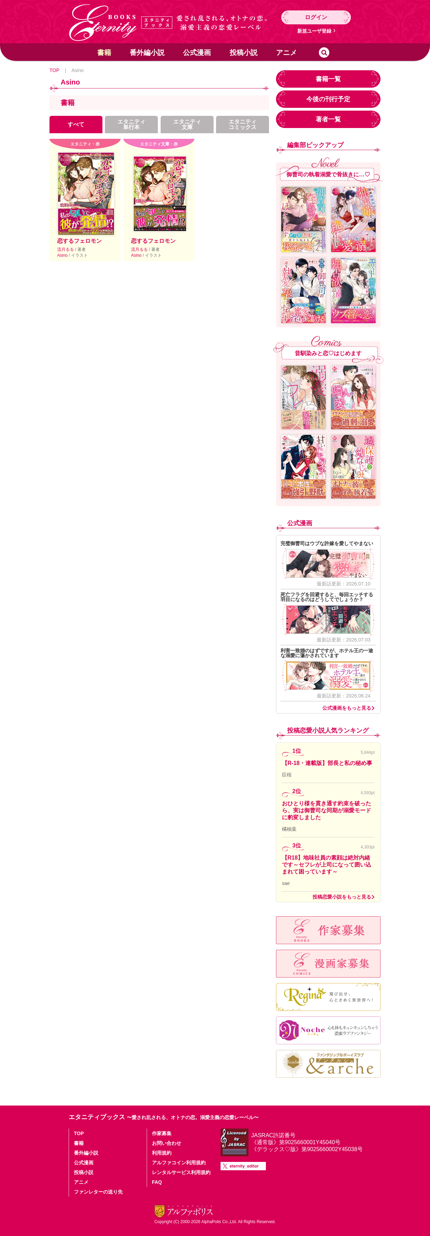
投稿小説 (244, 52)
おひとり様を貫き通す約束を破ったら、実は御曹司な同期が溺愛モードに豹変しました (326, 810)
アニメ (286, 52)
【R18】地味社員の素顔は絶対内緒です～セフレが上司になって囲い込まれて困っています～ (326, 865)
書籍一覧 (328, 78)
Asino (63, 255)
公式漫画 (197, 52)
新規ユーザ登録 (314, 31)
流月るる (66, 249)
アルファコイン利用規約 (179, 1162)
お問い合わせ (166, 1143)
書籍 (104, 52)
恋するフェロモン (79, 241)
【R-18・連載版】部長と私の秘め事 (327, 763)
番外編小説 (147, 52)
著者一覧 (328, 119)
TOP (54, 70)
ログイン (316, 17)
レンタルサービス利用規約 (181, 1172)
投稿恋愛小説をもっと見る (342, 896)
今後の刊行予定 (328, 99)
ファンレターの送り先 (98, 1192)
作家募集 (161, 1133)
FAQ (157, 1182)
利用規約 (161, 1153)
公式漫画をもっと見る (346, 707)
